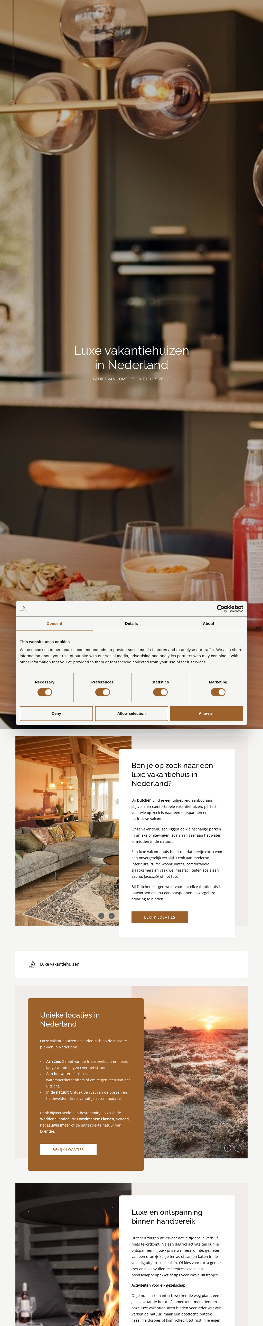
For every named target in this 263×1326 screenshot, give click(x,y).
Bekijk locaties (159, 917)
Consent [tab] (54, 623)
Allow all (207, 713)
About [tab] (208, 623)
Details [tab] (131, 623)
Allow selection (131, 713)
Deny (56, 713)
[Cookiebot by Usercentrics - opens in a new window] (220, 608)
